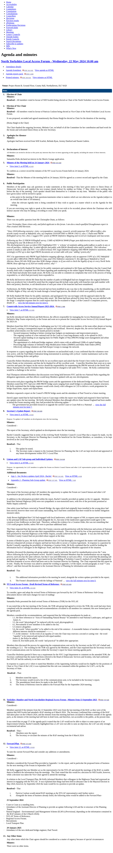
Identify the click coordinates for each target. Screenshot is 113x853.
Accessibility (11, 4)
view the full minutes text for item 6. (33, 303)
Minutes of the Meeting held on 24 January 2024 (34, 163)
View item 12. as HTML (22, 747)
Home (8, 2)
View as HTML (73, 476)
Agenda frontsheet (19, 70)
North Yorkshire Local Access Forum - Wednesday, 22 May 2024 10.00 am (49, 61)
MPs (8, 46)
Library (9, 30)
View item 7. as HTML (22, 310)
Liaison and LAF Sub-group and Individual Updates (36, 459)
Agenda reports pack (19, 74)
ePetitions (10, 23)
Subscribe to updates (14, 44)
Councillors (11, 16)
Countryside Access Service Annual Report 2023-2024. (36, 306)
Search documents (13, 41)
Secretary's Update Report (24, 411)
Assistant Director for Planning (34, 437)
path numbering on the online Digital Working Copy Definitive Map (82, 270)
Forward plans (12, 27)
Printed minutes (18, 77)
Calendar (10, 7)
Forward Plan (19, 744)
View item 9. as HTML (22, 463)
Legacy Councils (13, 34)
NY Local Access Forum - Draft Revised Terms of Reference (39, 584)
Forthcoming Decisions (15, 25)
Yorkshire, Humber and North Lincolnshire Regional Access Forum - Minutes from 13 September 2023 (58, 700)
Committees (11, 9)
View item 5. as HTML (22, 166)
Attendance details (13, 67)
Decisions (10, 18)
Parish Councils (12, 39)
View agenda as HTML (44, 70)
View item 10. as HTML (22, 588)
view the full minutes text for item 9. (81, 581)
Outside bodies (12, 37)
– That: (14, 673)
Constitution (11, 11)
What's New (11, 48)
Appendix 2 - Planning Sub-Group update (34, 480)
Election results (12, 21)
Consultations (11, 14)
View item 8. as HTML (22, 414)
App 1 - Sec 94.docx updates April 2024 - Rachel (37, 476)
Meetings (10, 32)
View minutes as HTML (42, 77)
